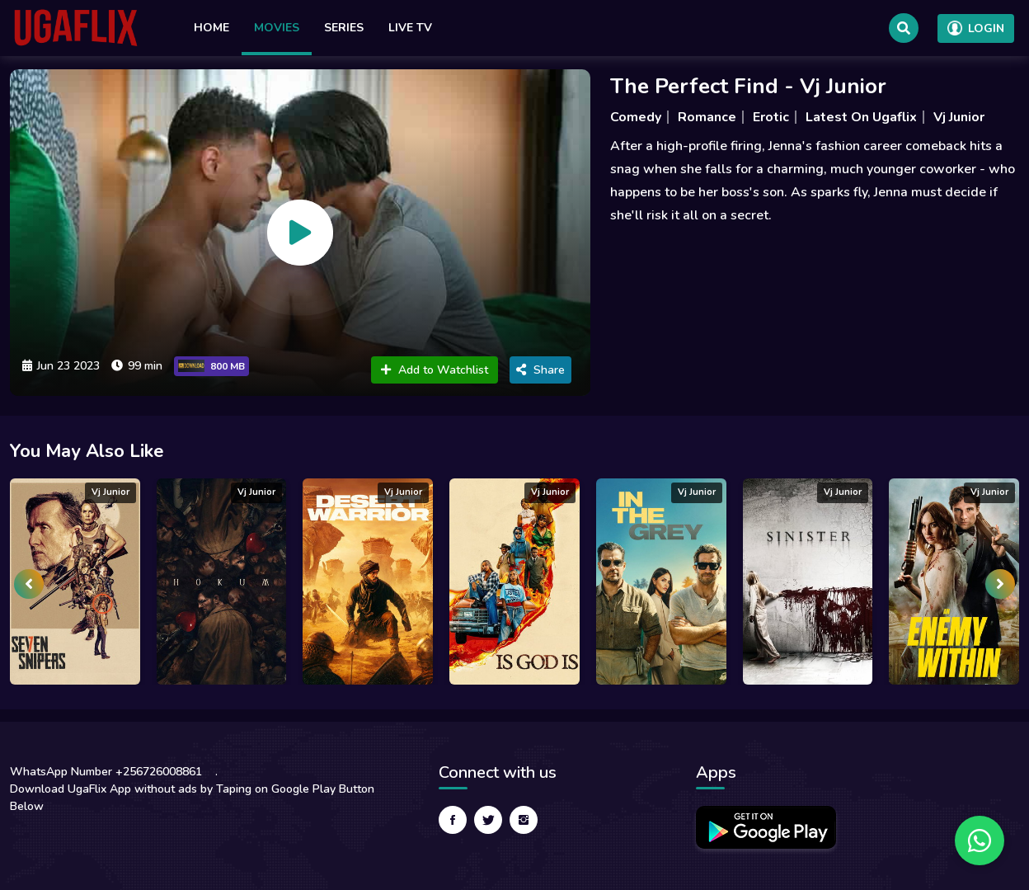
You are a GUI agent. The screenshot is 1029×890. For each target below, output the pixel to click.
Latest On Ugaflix (861, 117)
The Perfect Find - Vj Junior (748, 86)
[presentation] (29, 584)
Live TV (410, 27)
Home (211, 27)
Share (540, 370)
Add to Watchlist (434, 370)
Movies (276, 27)
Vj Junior (958, 117)
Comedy (635, 117)
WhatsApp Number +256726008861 (106, 771)
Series (344, 27)
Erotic (771, 117)
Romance (707, 117)
